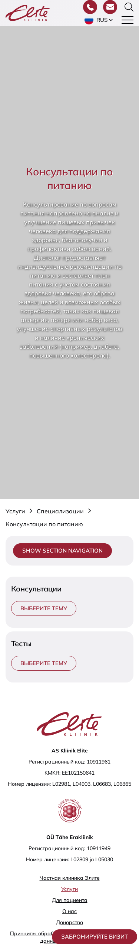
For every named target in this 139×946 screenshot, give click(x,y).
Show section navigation (62, 550)
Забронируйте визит (94, 936)
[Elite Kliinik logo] (28, 12)
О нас (69, 911)
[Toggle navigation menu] (127, 20)
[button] (99, 20)
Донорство (69, 922)
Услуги (69, 889)
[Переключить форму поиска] (129, 7)
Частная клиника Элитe (70, 878)
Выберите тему (43, 608)
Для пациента (69, 900)
